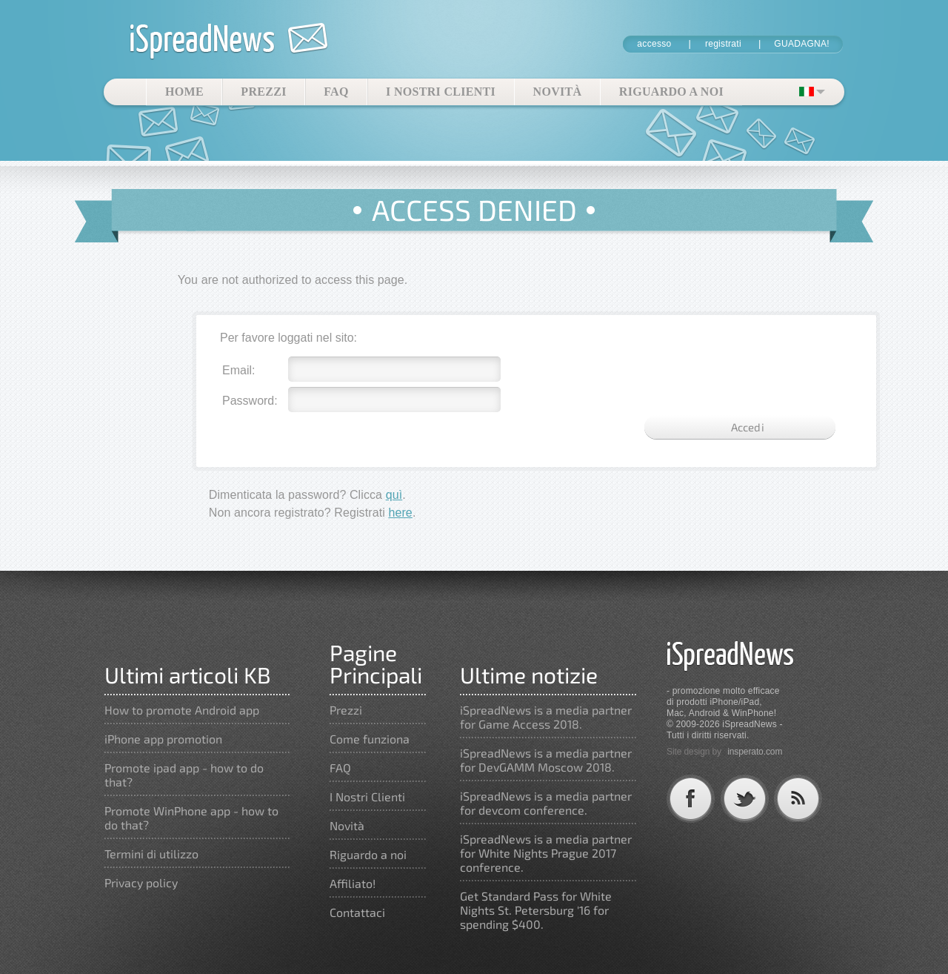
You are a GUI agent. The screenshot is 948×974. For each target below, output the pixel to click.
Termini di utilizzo (151, 854)
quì (394, 494)
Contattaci (357, 912)
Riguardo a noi (671, 91)
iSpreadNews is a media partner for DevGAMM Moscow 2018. (546, 760)
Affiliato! (352, 883)
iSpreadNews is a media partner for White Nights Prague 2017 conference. (546, 853)
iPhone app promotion (163, 739)
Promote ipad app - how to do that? (184, 775)
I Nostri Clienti (440, 91)
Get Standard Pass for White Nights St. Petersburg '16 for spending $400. (536, 910)
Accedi (747, 427)
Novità (557, 91)
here (400, 512)
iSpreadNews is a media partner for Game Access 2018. (546, 717)
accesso (654, 44)
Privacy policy (141, 882)
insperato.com (754, 751)
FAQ (336, 91)
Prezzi (263, 91)
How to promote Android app (181, 710)
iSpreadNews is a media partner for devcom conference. (546, 803)
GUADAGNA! (802, 44)
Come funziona (370, 739)
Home (184, 91)
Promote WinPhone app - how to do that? (191, 818)
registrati (723, 44)
